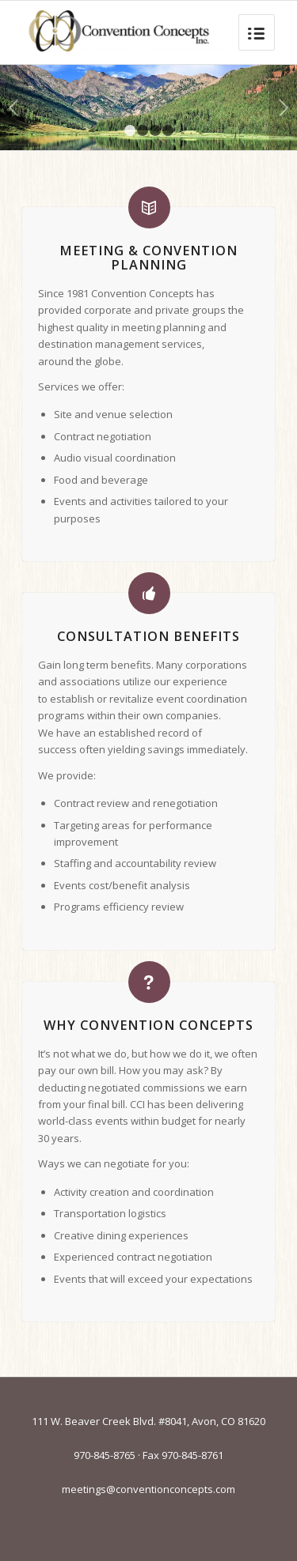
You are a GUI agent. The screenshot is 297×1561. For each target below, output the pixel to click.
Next (283, 107)
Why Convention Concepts (148, 1025)
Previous (14, 107)
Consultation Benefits (148, 636)
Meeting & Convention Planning (148, 257)
